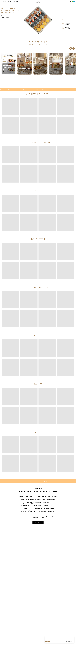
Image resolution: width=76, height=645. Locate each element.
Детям (28, 636)
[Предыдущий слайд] (70, 48)
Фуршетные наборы (30, 625)
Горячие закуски (29, 632)
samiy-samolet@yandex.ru (66, 625)
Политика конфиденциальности (48, 628)
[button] (53, 72)
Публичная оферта (46, 625)
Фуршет (28, 628)
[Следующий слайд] (73, 48)
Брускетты (28, 630)
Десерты (28, 634)
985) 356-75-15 (66, 623)
